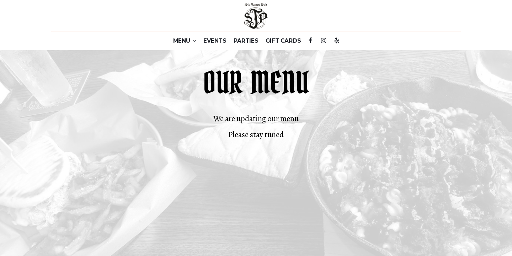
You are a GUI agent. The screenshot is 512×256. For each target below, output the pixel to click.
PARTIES (246, 40)
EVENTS (214, 40)
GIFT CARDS (283, 40)
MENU (184, 40)
